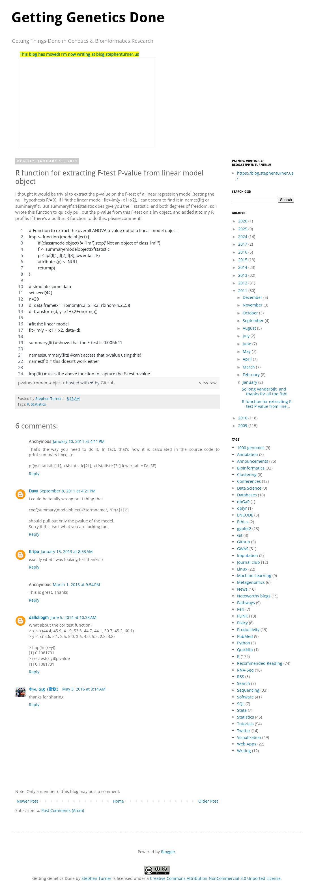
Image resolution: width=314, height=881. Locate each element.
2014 (243, 267)
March (249, 367)
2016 (243, 252)
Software (245, 697)
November (253, 305)
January (250, 382)
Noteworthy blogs (253, 596)
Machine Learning (254, 575)
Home (118, 801)
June (247, 343)
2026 (243, 221)
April (248, 359)
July (247, 335)
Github (243, 542)
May (247, 351)
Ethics (242, 521)
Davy (33, 491)
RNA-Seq (245, 670)
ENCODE (245, 515)
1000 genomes (250, 447)
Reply (34, 473)
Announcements (252, 461)
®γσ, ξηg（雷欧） (45, 689)
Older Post (208, 801)
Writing (244, 750)
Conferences (249, 481)
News (242, 589)
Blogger (168, 851)
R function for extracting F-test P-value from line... (267, 404)
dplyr (242, 508)
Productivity (248, 629)
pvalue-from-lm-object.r (42, 383)
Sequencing (248, 690)
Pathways (246, 602)
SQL (240, 703)
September (254, 320)
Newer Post (27, 801)
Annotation (247, 454)
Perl (240, 609)
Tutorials (245, 723)
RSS (240, 676)
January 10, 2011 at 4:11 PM (79, 441)
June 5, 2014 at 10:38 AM (73, 617)
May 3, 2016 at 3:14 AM (84, 689)
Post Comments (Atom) (62, 810)
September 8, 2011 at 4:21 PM (68, 491)
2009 (243, 425)
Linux (242, 569)
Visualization (249, 737)
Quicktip (245, 649)
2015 (243, 259)
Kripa (34, 551)
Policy (242, 622)
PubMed (245, 636)
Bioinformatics (250, 468)
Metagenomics (251, 582)
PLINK (242, 616)
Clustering (247, 474)
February (252, 374)
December (253, 297)
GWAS (242, 548)
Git (239, 535)
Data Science (249, 488)
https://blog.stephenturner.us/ (265, 175)
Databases (247, 495)
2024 (243, 236)
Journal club (248, 562)
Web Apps (246, 744)
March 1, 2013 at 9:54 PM (76, 584)
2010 (243, 418)
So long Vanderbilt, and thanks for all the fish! (264, 391)
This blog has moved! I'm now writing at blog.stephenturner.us (79, 54)
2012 (243, 283)
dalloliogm (39, 617)
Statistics (38, 404)
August (250, 328)
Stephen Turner (49, 398)
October (251, 313)
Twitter (243, 730)
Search (243, 683)
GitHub (108, 383)
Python (243, 643)
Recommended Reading (259, 663)
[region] (117, 302)
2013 (243, 275)
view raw (208, 383)
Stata (242, 710)
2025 (243, 228)
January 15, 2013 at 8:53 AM (67, 551)
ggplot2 (244, 528)
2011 (243, 290)
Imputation (247, 555)
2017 (243, 244)
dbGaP (243, 501)
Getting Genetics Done (88, 17)
